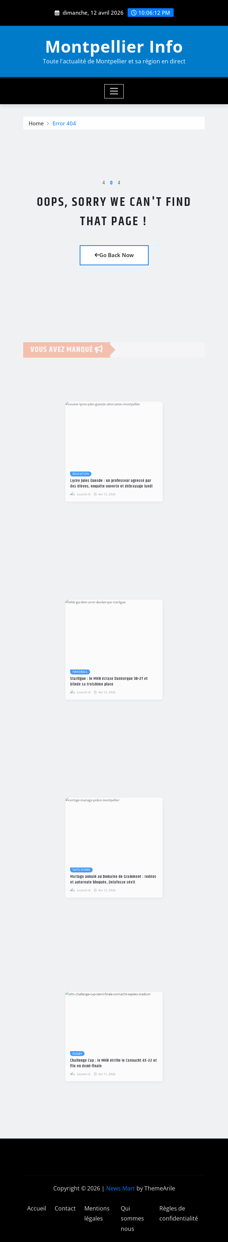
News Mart (120, 1188)
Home (36, 126)
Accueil (36, 1208)
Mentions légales (97, 1213)
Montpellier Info (114, 46)
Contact (65, 1208)
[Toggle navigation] (114, 91)
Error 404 (64, 126)
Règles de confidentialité (178, 1213)
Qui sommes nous (132, 1218)
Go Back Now (114, 254)
